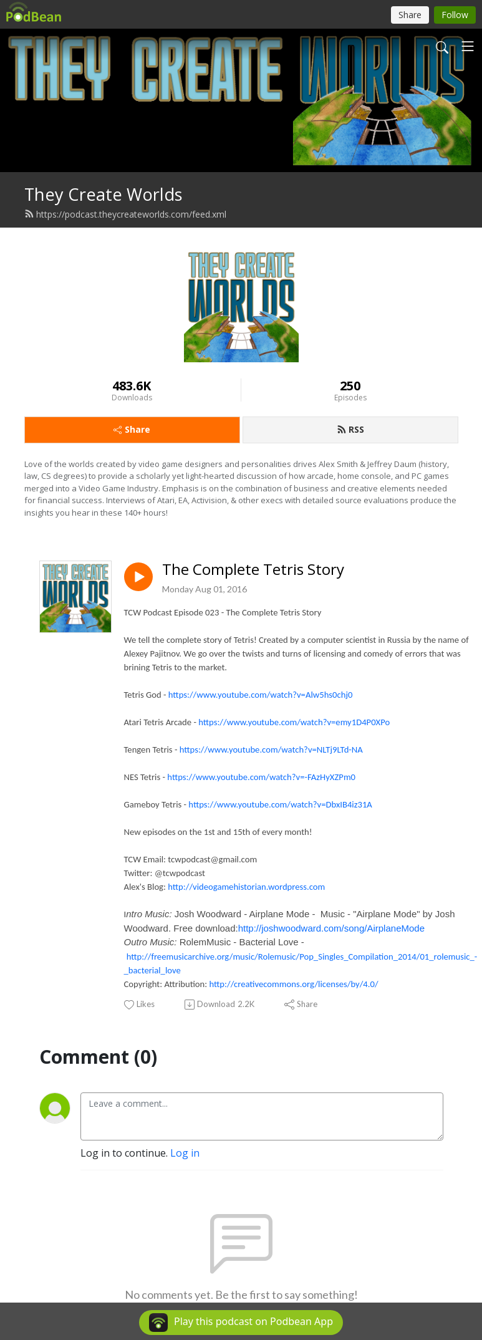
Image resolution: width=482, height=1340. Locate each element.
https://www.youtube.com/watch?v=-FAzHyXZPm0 (261, 777)
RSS (350, 429)
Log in (185, 1153)
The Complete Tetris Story (253, 570)
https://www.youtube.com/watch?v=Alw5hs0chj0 (260, 694)
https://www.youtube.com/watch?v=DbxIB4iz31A (280, 804)
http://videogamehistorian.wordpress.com (246, 886)
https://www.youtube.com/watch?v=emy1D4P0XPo (294, 722)
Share (131, 429)
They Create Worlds (103, 194)
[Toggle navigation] (467, 46)
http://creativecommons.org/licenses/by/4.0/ (294, 984)
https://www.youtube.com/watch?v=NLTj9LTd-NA (271, 749)
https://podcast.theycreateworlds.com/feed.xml (125, 214)
